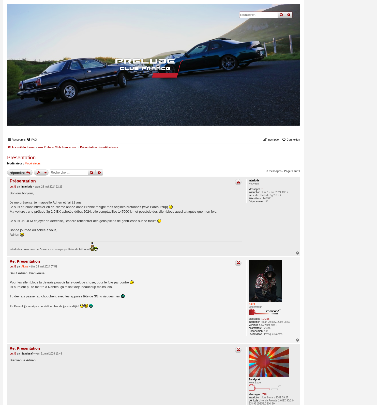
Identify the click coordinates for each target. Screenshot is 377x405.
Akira (252, 303)
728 (264, 394)
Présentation (21, 157)
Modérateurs (33, 163)
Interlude (254, 180)
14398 (265, 318)
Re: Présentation (25, 261)
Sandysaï (254, 379)
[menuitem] (32, 140)
